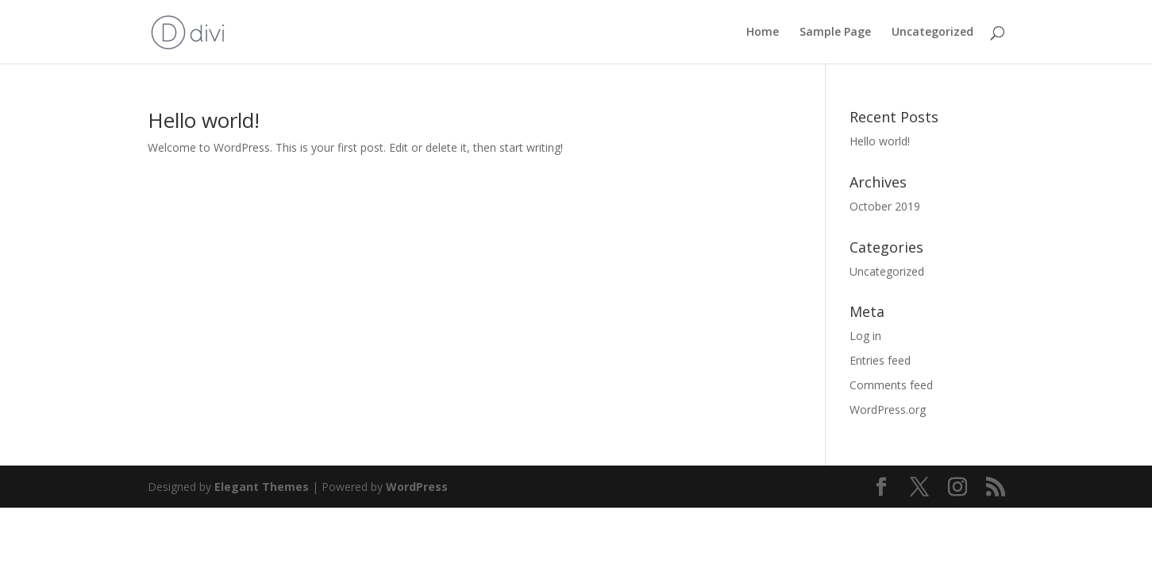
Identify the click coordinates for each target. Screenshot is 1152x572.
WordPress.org (888, 409)
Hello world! (204, 120)
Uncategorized (932, 32)
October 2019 (885, 206)
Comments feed (891, 384)
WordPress (417, 486)
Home (762, 32)
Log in (865, 335)
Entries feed (880, 360)
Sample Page (835, 32)
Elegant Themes (261, 486)
